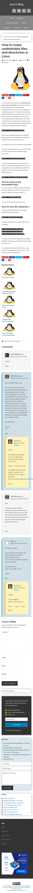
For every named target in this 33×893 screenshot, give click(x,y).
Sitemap (4, 842)
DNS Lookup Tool (9, 797)
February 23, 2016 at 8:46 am (19, 497)
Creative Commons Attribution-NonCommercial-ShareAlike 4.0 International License (16, 886)
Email (4, 664)
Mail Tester (6, 750)
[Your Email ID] (16, 717)
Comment (5, 630)
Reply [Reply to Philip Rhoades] (6, 432)
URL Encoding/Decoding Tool (13, 812)
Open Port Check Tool (10, 808)
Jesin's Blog (16, 4)
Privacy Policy (6, 838)
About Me (5, 829)
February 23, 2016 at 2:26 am (19, 377)
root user (27, 105)
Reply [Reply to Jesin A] (10, 482)
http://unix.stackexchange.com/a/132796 (20, 477)
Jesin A (16, 439)
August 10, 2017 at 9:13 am (19, 542)
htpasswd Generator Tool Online (13, 801)
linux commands (15, 339)
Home (3, 825)
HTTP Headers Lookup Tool (12, 803)
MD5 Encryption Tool (10, 806)
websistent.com (21, 888)
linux (8, 339)
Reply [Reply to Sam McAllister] (6, 364)
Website (4, 672)
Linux (16, 60)
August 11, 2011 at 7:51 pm (19, 355)
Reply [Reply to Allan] (6, 577)
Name (4, 656)
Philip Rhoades (15, 374)
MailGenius (15, 750)
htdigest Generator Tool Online (13, 799)
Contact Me (5, 834)
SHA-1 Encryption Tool (11, 810)
